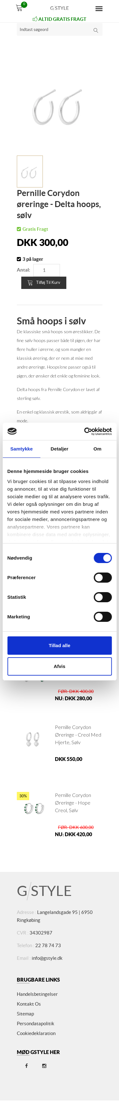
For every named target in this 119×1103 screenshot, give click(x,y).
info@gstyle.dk (47, 958)
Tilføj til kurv (43, 282)
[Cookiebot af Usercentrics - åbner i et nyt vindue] (85, 431)
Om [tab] (98, 448)
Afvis (59, 666)
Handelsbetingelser (37, 994)
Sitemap (25, 1013)
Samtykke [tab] (21, 448)
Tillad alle (59, 645)
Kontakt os (29, 1004)
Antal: (23, 270)
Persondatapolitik (35, 1023)
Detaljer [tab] (60, 448)
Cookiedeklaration (36, 1033)
